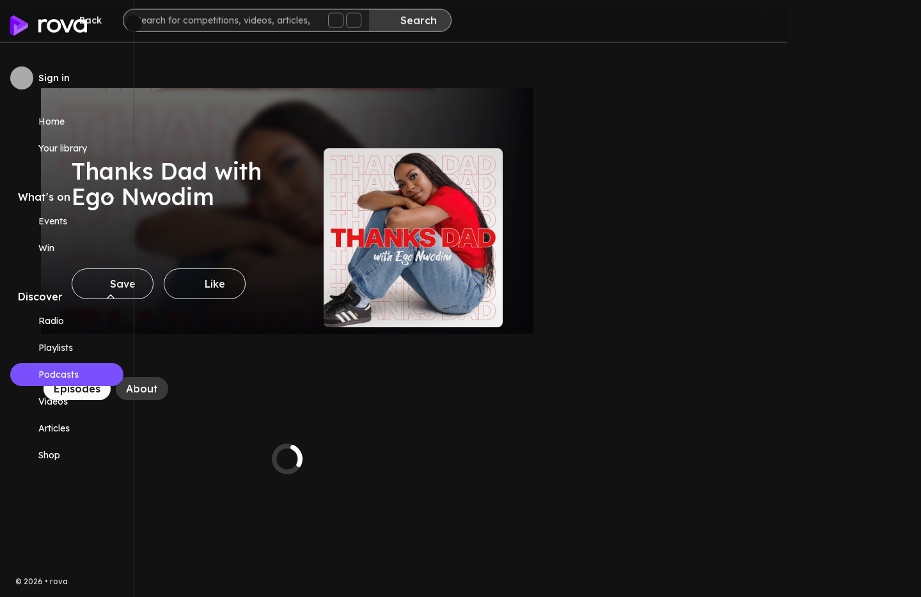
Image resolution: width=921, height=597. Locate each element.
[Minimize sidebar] (133, 23)
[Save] (247, 283)
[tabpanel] (421, 459)
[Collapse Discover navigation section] (110, 296)
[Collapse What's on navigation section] (110, 197)
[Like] (339, 283)
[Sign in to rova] (66, 77)
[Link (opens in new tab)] (66, 455)
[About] (276, 388)
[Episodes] (211, 388)
